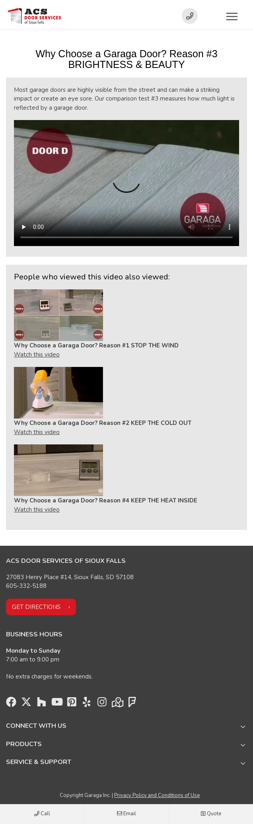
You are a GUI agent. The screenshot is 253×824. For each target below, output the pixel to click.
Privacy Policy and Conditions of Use (157, 795)
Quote (210, 814)
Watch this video (37, 355)
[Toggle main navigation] (232, 16)
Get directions (36, 607)
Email (126, 814)
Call (42, 814)
